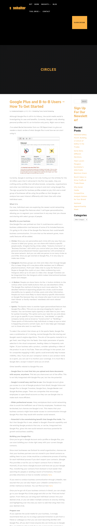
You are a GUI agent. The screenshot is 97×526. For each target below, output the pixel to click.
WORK (36, 4)
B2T (30, 4)
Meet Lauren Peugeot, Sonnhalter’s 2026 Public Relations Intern (80, 167)
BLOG (55, 4)
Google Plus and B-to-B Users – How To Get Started (37, 104)
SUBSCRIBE (79, 22)
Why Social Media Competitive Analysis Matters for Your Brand (80, 193)
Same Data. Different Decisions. (78, 154)
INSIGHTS (45, 4)
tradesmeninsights (17, 111)
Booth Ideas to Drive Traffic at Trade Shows (80, 180)
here (50, 475)
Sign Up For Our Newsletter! (80, 114)
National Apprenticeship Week (80, 206)
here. (51, 486)
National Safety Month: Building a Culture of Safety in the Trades (80, 141)
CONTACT (46, 11)
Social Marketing (48, 111)
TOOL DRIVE (34, 11)
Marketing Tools (37, 111)
